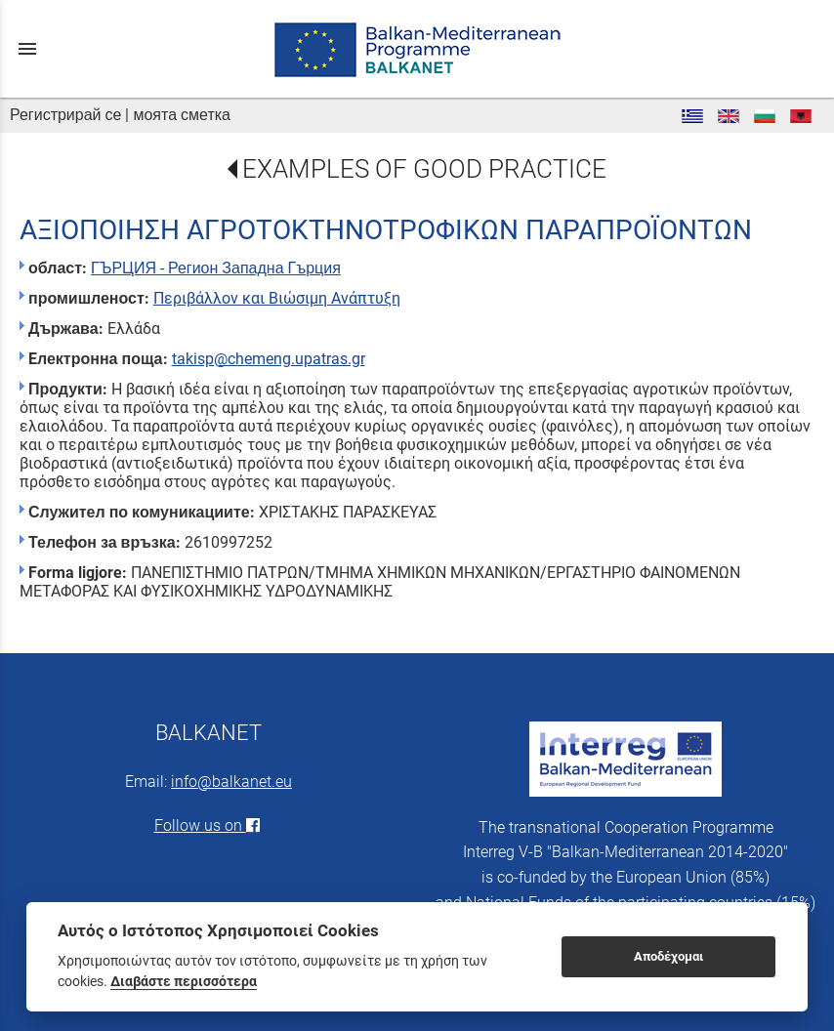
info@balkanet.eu (231, 781)
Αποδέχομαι (668, 956)
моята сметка (181, 114)
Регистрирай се (65, 114)
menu (27, 49)
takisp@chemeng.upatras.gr (268, 359)
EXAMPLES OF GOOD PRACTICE (424, 169)
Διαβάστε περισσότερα (183, 981)
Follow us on (209, 825)
